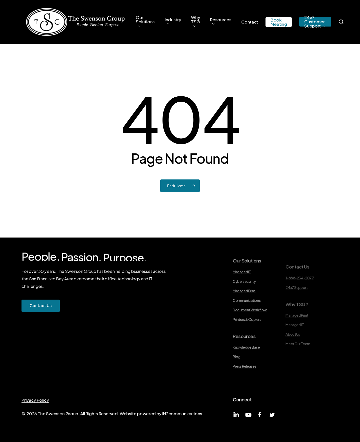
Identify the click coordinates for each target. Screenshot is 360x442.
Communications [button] (246, 315)
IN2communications (182, 413)
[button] (41, 306)
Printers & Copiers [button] (247, 334)
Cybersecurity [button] (244, 296)
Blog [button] (236, 372)
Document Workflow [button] (250, 325)
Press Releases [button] (244, 381)
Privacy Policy (35, 400)
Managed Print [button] (244, 306)
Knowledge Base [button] (246, 362)
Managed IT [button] (242, 287)
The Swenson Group (58, 413)
